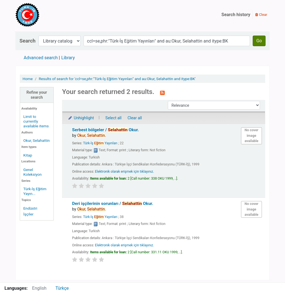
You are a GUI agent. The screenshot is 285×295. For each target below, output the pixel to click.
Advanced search (41, 57)
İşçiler (28, 214)
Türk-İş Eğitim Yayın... (34, 191)
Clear (261, 15)
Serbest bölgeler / (105, 129)
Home (28, 78)
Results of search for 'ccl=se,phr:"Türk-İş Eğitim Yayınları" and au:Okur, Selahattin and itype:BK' (117, 78)
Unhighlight (81, 118)
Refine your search (36, 95)
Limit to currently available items (36, 121)
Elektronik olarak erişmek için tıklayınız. (124, 171)
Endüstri (30, 208)
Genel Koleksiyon (32, 172)
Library (68, 57)
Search (27, 41)
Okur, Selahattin (36, 140)
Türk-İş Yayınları (100, 143)
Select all (113, 118)
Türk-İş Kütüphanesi (43, 14)
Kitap (27, 155)
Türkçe (62, 288)
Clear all (134, 118)
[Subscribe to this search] (162, 92)
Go (259, 40)
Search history (236, 14)
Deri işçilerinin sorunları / (112, 203)
